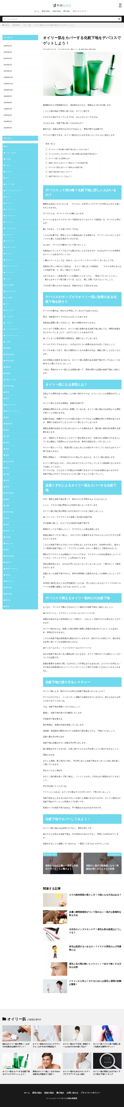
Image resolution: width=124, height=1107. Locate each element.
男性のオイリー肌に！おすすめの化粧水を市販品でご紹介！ (46, 1072)
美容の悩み (16, 25)
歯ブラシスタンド (12, 411)
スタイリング (11, 247)
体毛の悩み (10, 354)
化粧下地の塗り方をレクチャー (58, 171)
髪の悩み (66, 11)
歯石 (7, 417)
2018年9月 (8, 96)
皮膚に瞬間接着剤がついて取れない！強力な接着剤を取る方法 (95, 914)
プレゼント (10, 310)
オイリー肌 (27, 25)
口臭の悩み (10, 386)
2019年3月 (8, 58)
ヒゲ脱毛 (9, 298)
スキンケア (10, 241)
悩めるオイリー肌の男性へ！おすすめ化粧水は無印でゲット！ (16, 1045)
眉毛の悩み (46, 11)
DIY (7, 146)
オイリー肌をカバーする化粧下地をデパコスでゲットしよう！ (54, 25)
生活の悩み (10, 461)
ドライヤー (10, 272)
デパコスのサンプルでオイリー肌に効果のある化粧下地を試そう (71, 153)
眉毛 (7, 487)
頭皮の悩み (57, 11)
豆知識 (8, 537)
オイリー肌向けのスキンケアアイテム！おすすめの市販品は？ (46, 1045)
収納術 (8, 373)
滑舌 (7, 455)
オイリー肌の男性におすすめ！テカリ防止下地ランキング (106, 1072)
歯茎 (7, 430)
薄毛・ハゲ (10, 531)
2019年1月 (8, 71)
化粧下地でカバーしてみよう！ (58, 176)
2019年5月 (8, 46)
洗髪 (7, 449)
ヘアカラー (10, 316)
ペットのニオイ (11, 329)
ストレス (9, 253)
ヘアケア (9, 323)
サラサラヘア (11, 216)
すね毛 (8, 159)
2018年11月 (8, 84)
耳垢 (7, 518)
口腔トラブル (11, 379)
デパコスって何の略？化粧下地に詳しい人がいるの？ (67, 149)
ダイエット (10, 260)
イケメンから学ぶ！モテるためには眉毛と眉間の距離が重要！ (95, 983)
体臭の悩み (84, 49)
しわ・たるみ (11, 153)
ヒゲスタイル (11, 291)
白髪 (7, 474)
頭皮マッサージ (11, 568)
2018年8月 (8, 102)
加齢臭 (8, 367)
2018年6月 (8, 115)
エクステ (9, 172)
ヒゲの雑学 (10, 285)
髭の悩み (9, 594)
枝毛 (7, 398)
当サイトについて (79, 11)
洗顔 (7, 442)
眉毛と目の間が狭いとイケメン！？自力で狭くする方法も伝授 (95, 965)
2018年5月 (8, 121)
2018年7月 (8, 109)
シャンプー (10, 235)
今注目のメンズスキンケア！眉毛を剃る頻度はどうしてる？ (95, 931)
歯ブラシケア (11, 405)
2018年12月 (8, 77)
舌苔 (7, 524)
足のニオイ (10, 543)
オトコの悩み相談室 (69, 1098)
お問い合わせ (72, 1092)
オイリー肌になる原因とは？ (58, 158)
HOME (6, 25)
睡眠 (7, 499)
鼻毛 (7, 606)
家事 (7, 392)
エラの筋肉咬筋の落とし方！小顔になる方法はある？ (95, 894)
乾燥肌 (8, 348)
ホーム (36, 11)
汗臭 (7, 436)
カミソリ (9, 203)
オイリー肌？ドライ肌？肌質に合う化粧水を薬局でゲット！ (106, 1045)
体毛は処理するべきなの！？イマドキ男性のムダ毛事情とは (95, 948)
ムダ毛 (8, 342)
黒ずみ (8, 600)
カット (8, 197)
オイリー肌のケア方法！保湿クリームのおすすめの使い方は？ (76, 1045)
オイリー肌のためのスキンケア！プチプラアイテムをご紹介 (76, 1072)
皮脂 (7, 480)
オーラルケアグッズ (13, 190)
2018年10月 (8, 90)
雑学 (7, 550)
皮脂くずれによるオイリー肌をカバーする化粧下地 (66, 162)
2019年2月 (8, 65)
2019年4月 (8, 52)
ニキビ (8, 279)
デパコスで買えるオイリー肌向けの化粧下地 (63, 167)
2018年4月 (8, 128)
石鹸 (7, 505)
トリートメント (11, 266)
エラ (7, 178)
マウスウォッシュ (12, 335)
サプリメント (11, 209)
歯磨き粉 (9, 424)
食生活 (8, 575)
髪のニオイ (10, 581)
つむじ (8, 165)
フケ (7, 304)
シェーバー (10, 222)
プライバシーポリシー (90, 1092)
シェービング (11, 228)
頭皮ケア (9, 562)
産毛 (7, 468)
